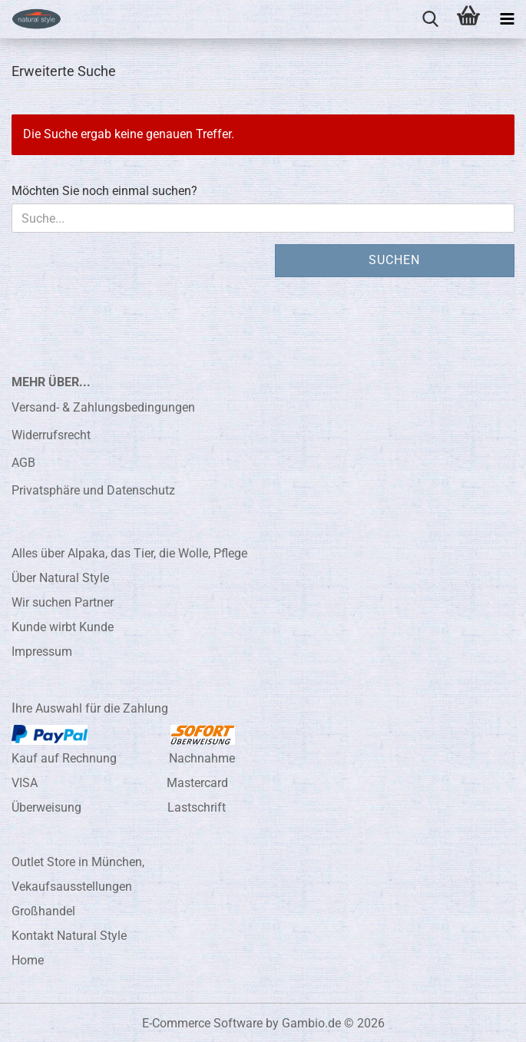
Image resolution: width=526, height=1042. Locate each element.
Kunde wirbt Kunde (63, 627)
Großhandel (43, 911)
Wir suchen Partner (63, 602)
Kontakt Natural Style (69, 935)
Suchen (394, 260)
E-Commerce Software (202, 1023)
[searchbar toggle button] (430, 19)
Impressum (42, 651)
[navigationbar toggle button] (507, 19)
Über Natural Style (60, 578)
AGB (23, 462)
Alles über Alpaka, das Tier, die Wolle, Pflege (129, 553)
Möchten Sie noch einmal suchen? (104, 191)
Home (28, 960)
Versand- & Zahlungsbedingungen (103, 407)
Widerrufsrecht (51, 435)
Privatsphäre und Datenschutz (93, 490)
